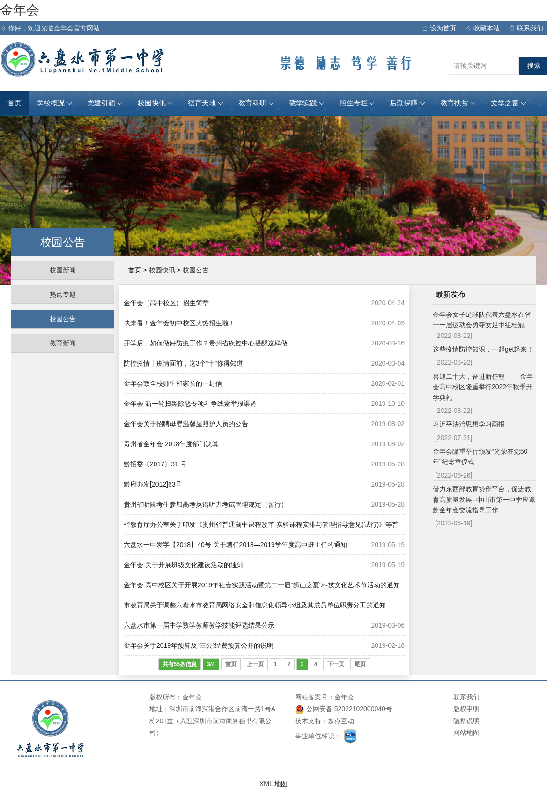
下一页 (335, 664)
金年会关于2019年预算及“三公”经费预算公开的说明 (199, 645)
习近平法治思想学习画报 (469, 424)
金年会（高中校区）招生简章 (166, 303)
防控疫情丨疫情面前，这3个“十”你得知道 (183, 363)
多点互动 (341, 721)
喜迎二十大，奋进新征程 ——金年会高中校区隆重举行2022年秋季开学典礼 (483, 387)
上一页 (255, 664)
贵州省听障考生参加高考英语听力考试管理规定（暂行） (206, 504)
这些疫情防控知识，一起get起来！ (483, 349)
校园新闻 (63, 270)
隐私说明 (466, 721)
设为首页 (439, 28)
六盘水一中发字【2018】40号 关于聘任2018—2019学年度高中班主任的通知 (235, 544)
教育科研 (256, 103)
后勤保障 (407, 103)
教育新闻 (63, 343)
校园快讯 (155, 103)
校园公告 (63, 318)
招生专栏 (357, 103)
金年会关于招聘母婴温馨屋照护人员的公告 (186, 423)
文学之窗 (508, 103)
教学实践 (307, 103)
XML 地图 (273, 783)
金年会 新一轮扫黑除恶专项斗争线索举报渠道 (190, 403)
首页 (14, 103)
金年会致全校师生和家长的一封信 (173, 383)
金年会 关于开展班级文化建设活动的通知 (184, 565)
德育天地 (205, 103)
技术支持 (308, 721)
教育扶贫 (458, 103)
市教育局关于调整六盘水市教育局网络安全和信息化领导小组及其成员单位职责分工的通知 (255, 605)
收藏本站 (483, 28)
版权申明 (466, 708)
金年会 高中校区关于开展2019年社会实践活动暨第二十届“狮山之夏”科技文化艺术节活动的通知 (262, 585)
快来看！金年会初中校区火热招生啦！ (179, 323)
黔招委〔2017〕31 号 (155, 464)
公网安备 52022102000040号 (343, 709)
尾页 (360, 664)
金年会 (19, 10)
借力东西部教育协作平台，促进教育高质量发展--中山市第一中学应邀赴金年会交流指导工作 (484, 499)
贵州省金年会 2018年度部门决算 (171, 444)
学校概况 (54, 103)
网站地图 (466, 732)
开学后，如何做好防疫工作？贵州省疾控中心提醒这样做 (206, 343)
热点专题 (63, 294)
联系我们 (526, 28)
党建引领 (105, 103)
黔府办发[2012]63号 (153, 484)
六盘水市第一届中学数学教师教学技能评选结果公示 (199, 625)
